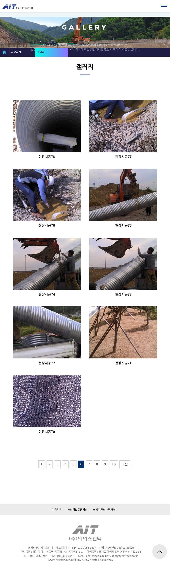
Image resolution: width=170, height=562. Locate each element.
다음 (125, 464)
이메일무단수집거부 (104, 509)
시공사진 (16, 52)
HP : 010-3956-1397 (84, 548)
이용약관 (57, 509)
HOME (4, 52)
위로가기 (159, 551)
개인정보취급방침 (78, 509)
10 (114, 464)
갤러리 (41, 52)
